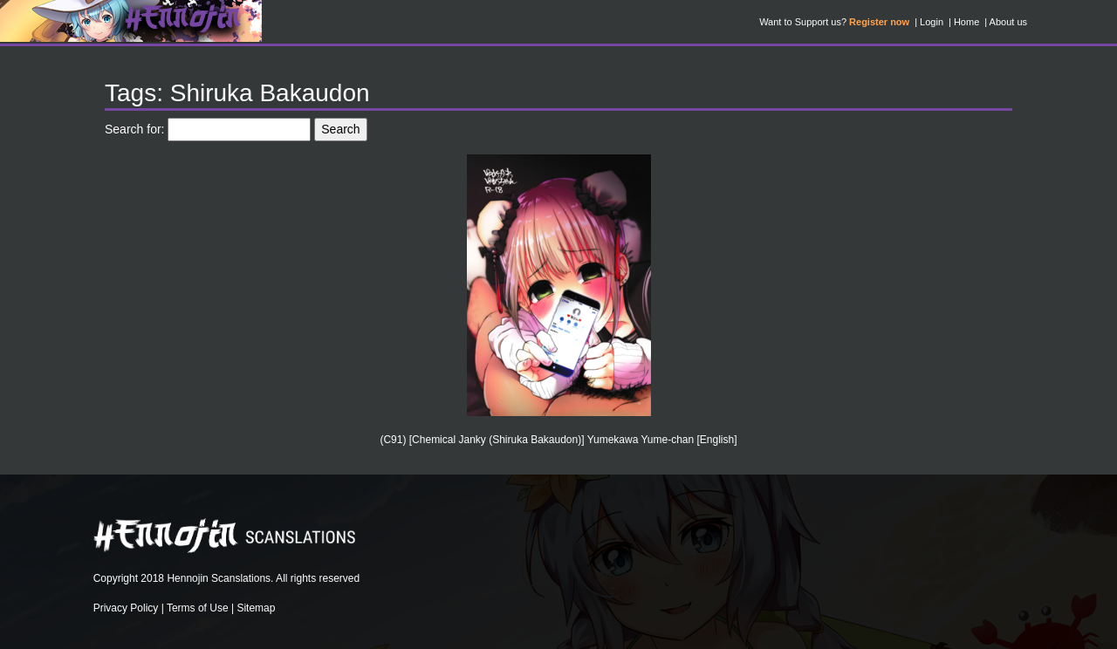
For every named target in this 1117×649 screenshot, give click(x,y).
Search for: (134, 129)
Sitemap (255, 608)
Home (966, 22)
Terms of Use (198, 608)
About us (1008, 22)
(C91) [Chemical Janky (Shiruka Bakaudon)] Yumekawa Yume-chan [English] (558, 440)
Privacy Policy (126, 608)
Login (931, 22)
